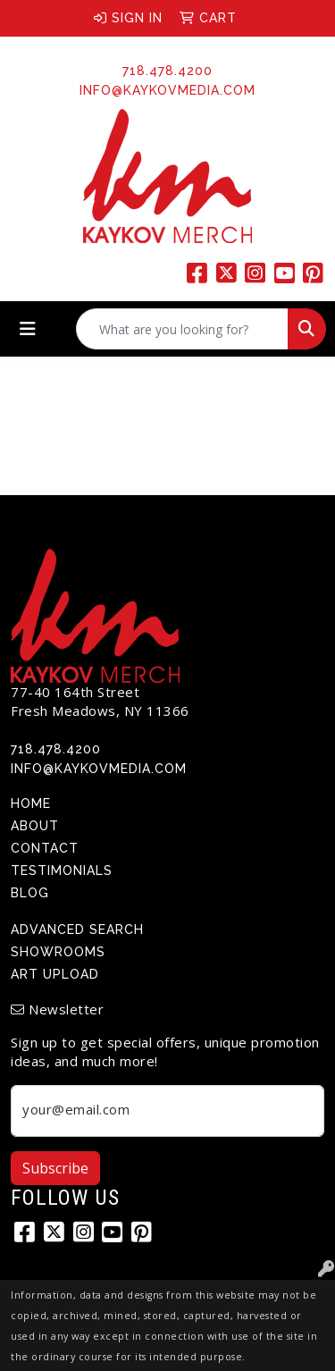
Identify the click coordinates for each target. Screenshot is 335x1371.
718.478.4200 (167, 70)
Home (31, 803)
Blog (30, 893)
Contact (45, 848)
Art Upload (55, 974)
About (35, 826)
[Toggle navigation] (27, 328)
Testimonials (62, 870)
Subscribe (55, 1168)
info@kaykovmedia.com (167, 90)
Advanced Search (77, 929)
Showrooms (58, 952)
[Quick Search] (182, 328)
